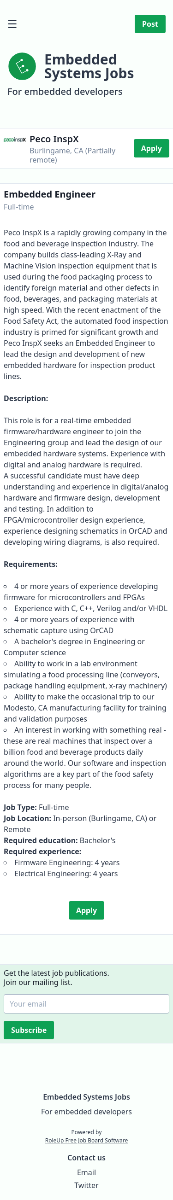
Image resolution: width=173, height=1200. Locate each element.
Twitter (86, 1185)
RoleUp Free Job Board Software (86, 1140)
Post (150, 24)
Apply (151, 148)
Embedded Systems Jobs (86, 1097)
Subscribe (29, 1030)
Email (86, 1172)
